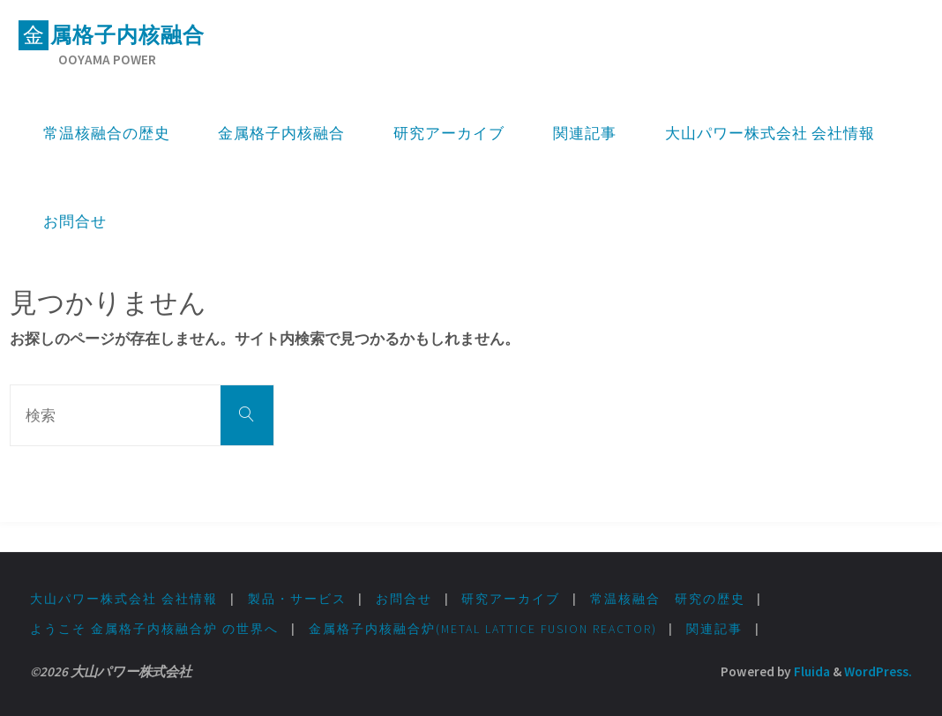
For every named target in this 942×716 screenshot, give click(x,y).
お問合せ (404, 599)
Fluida (810, 671)
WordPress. (878, 671)
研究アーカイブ (510, 599)
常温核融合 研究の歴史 (667, 599)
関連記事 (714, 629)
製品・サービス (297, 599)
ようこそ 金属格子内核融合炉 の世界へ (154, 629)
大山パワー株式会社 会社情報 (124, 599)
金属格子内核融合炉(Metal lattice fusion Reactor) (483, 629)
